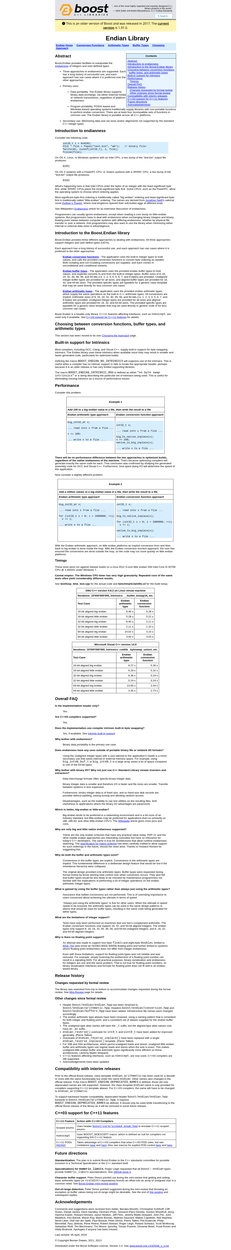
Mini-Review (76, 992)
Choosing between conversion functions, (151, 69)
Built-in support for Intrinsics (143, 75)
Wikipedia (124, 821)
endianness (62, 66)
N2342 (61, 1145)
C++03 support (69, 1113)
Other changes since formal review (150, 93)
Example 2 (115, 484)
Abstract (132, 61)
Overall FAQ (134, 84)
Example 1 (115, 401)
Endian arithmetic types (78, 291)
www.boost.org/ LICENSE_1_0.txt (149, 1245)
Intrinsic (99, 342)
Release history (136, 87)
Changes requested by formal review (151, 90)
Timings (134, 81)
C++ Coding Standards (161, 11)
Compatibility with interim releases (147, 95)
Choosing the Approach (115, 335)
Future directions (137, 101)
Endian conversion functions (81, 256)
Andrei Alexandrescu (140, 11)
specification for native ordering (98, 843)
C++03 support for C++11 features (147, 98)
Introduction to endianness (142, 63)
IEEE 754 (68, 945)
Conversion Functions (90, 45)
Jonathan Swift (154, 200)
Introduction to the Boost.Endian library (150, 66)
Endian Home (64, 45)
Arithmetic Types (118, 45)
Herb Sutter (121, 11)
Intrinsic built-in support (101, 733)
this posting (156, 1192)
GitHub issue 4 (122, 1171)
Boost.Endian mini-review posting (98, 1183)
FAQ (73, 699)
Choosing (64, 324)
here (92, 1145)
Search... (163, 16)
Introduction (66, 233)
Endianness (81, 208)
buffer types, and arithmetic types (148, 72)
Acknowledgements (138, 104)
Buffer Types (141, 45)
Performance (135, 78)
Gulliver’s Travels (72, 203)
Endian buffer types (75, 271)
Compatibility (67, 1069)
